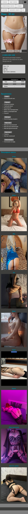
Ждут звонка (13, 2)
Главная (4, 2)
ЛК (23, 10)
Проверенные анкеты (8, 6)
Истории (4, 10)
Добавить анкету (15, 10)
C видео (19, 6)
